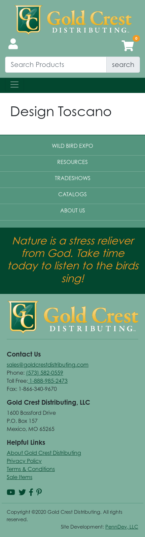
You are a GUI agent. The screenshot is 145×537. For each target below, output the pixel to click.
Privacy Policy (24, 461)
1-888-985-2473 (48, 380)
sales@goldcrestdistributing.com (47, 364)
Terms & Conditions (31, 469)
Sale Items (19, 477)
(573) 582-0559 (44, 372)
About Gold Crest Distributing (44, 452)
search (123, 64)
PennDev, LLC (121, 527)
